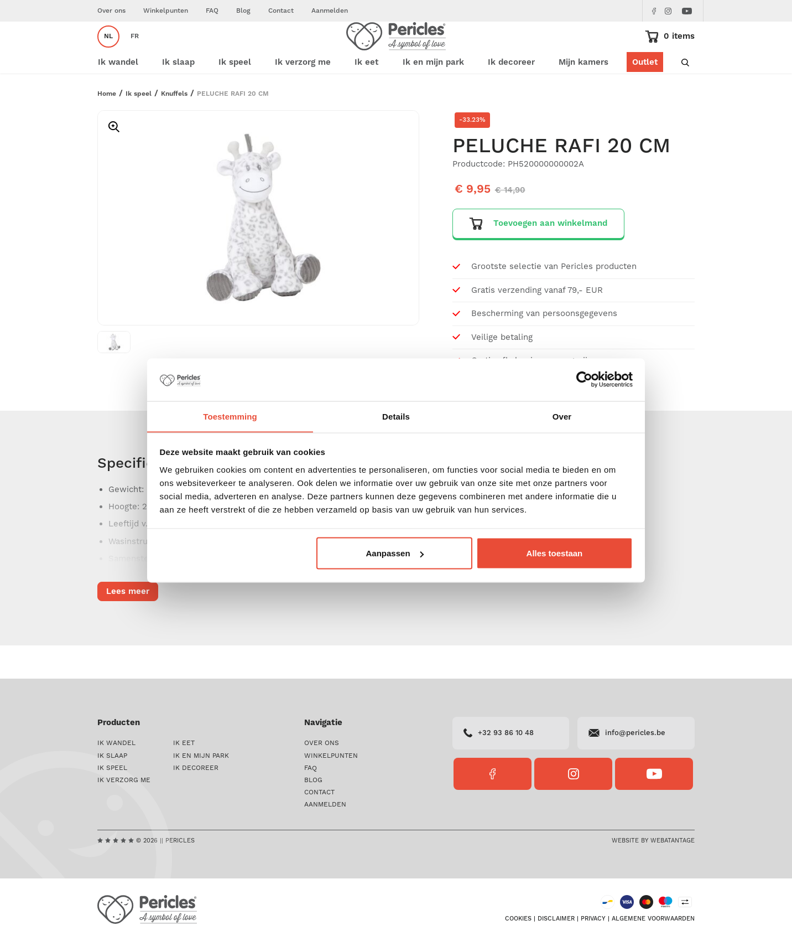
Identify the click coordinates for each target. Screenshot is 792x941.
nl (108, 53)
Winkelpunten (165, 11)
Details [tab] (396, 416)
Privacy (593, 920)
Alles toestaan (555, 553)
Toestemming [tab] (230, 416)
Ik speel (139, 127)
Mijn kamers (583, 95)
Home (106, 127)
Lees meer (127, 624)
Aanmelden (329, 11)
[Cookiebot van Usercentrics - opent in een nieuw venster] (584, 379)
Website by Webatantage (653, 841)
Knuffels (174, 127)
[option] (258, 251)
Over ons (111, 11)
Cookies (518, 920)
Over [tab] (562, 416)
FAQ (212, 11)
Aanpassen (395, 553)
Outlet (645, 95)
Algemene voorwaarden (653, 920)
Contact (281, 11)
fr (135, 53)
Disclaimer (556, 920)
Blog (243, 11)
